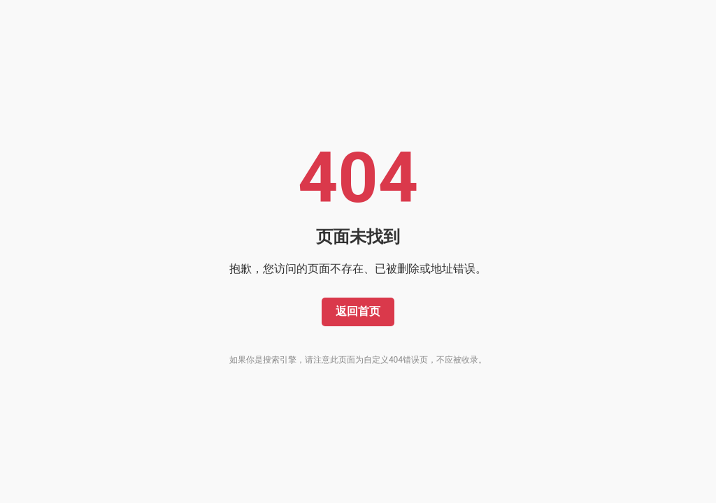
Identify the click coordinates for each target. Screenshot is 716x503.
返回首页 (358, 311)
